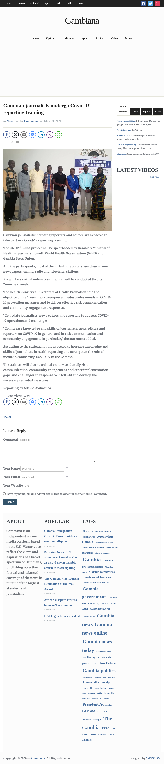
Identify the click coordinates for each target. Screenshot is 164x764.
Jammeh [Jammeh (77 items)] (112, 678)
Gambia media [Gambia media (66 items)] (89, 617)
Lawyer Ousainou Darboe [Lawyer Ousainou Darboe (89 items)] (95, 688)
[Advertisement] (82, 69)
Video (70, 3)
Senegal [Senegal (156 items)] (97, 719)
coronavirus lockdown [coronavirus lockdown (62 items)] (104, 542)
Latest (135, 111)
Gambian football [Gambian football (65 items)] (103, 651)
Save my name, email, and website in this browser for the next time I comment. (57, 494)
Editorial (34, 3)
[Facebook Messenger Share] (32, 134)
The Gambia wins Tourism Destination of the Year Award (61, 584)
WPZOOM (153, 758)
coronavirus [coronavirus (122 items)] (89, 536)
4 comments (49, 546)
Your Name (11, 468)
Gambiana (82, 20)
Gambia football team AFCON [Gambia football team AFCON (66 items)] (96, 582)
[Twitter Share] (15, 134)
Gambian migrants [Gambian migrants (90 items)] (91, 657)
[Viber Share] (49, 134)
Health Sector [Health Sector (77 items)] (100, 678)
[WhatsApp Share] (58, 134)
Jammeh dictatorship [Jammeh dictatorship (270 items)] (96, 682)
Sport (47, 3)
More (81, 3)
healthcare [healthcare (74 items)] (87, 678)
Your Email (11, 477)
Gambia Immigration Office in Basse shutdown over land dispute (60, 536)
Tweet (7, 417)
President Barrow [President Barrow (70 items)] (104, 712)
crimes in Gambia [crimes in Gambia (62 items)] (102, 553)
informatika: (122, 135)
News (8, 3)
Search (158, 111)
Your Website (13, 485)
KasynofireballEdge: (126, 121)
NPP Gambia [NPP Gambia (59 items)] (96, 698)
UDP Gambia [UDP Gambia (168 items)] (98, 734)
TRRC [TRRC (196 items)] (105, 728)
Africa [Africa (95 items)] (86, 531)
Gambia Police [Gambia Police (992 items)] (103, 663)
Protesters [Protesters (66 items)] (87, 720)
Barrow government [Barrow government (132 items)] (101, 531)
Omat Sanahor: (124, 130)
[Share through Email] (23, 134)
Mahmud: (121, 154)
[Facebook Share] (6, 134)
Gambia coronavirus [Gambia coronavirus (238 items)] (102, 571)
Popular (146, 111)
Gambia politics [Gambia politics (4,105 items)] (99, 670)
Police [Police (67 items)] (106, 698)
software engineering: (127, 144)
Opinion (21, 3)
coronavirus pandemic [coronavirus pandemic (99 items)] (93, 547)
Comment (10, 439)
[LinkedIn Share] (41, 134)
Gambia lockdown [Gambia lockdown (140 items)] (100, 608)
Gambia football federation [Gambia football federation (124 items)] (97, 577)
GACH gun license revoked (62, 616)
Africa (59, 3)
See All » (155, 177)
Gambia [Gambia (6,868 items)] (92, 560)
